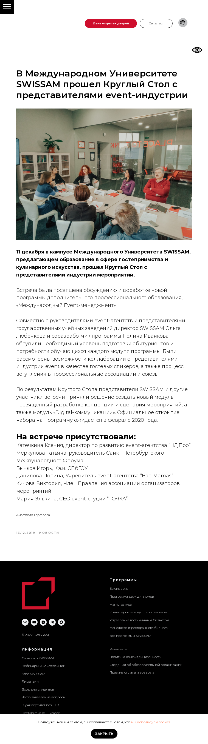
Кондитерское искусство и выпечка (138, 612)
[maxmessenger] (61, 622)
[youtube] (34, 622)
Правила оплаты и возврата (131, 672)
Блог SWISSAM (33, 674)
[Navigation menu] (7, 7)
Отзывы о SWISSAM (38, 658)
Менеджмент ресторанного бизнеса (138, 628)
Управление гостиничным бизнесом (139, 620)
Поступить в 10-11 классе (41, 713)
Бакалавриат (119, 588)
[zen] (43, 622)
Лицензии (30, 681)
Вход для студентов (38, 689)
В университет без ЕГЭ (40, 705)
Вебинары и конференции (43, 666)
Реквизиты (118, 649)
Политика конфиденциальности (135, 657)
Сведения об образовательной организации (145, 665)
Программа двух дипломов (131, 596)
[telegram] (52, 622)
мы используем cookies (150, 722)
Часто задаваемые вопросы (44, 697)
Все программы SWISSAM (130, 636)
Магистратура (120, 604)
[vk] (25, 622)
